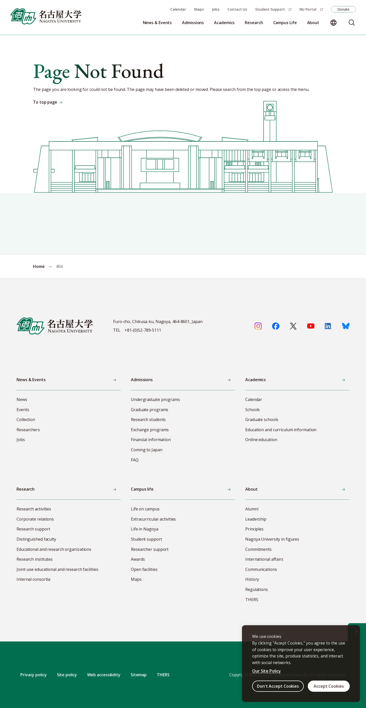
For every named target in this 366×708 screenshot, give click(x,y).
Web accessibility (103, 675)
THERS (163, 675)
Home (39, 266)
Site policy (67, 675)
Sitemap (139, 675)
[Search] (352, 23)
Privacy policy (33, 675)
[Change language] (333, 23)
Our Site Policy (266, 671)
